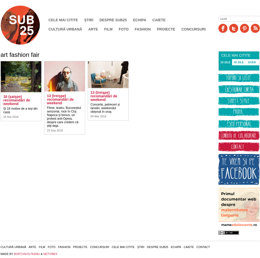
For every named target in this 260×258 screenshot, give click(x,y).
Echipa (139, 20)
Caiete (158, 20)
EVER (252, 62)
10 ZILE (225, 62)
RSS (255, 28)
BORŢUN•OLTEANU (27, 253)
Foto (124, 29)
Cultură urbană (65, 29)
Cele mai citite (63, 20)
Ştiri (88, 20)
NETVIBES (50, 253)
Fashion (143, 29)
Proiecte (166, 29)
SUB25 (26, 25)
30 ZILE (239, 62)
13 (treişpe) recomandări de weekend (60, 99)
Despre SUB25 (113, 20)
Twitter (233, 28)
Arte (93, 29)
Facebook (222, 28)
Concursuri (193, 29)
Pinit (244, 28)
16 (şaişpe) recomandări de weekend (16, 100)
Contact (203, 247)
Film (108, 29)
